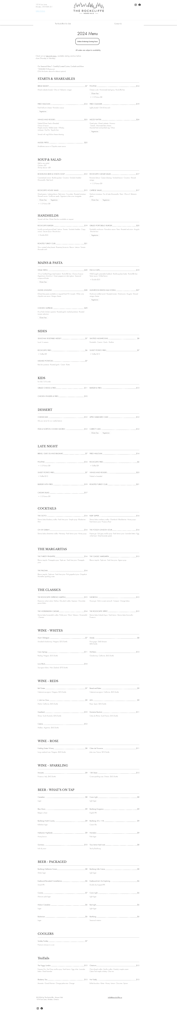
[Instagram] (135, 4)
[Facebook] (139, 4)
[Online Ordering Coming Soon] (87, 41)
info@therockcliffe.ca (115, 997)
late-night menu (51, 56)
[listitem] (96, 97)
